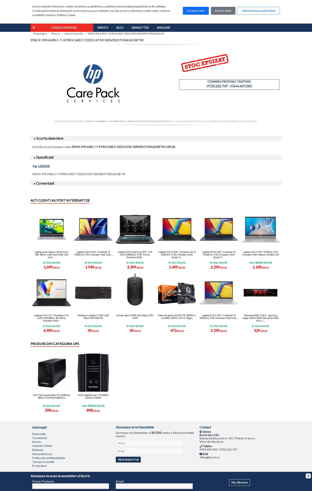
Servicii (102, 27)
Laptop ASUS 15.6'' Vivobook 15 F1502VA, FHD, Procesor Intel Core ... (93, 253)
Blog (119, 27)
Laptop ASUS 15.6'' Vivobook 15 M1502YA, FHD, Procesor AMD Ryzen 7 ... (218, 255)
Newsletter (140, 27)
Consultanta (39, 438)
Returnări (37, 450)
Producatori (39, 465)
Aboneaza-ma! (128, 459)
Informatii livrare (42, 454)
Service (36, 441)
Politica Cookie (66, 15)
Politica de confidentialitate (48, 458)
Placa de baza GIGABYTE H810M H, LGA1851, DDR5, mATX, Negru (177, 317)
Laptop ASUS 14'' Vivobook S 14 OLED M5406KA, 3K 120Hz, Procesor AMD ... (51, 318)
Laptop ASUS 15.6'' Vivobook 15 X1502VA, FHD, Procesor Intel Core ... (219, 317)
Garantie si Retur (42, 445)
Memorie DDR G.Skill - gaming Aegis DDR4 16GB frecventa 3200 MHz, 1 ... (261, 318)
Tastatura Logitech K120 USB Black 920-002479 (93, 317)
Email (120, 481)
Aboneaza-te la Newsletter (135, 427)
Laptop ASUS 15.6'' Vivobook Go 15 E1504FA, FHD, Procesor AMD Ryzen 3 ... (176, 255)
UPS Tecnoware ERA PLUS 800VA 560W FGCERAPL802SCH (51, 396)
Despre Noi (39, 434)
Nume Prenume (43, 481)
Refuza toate (223, 10)
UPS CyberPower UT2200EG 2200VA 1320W (93, 396)
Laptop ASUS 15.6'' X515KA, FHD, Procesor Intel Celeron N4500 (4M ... (260, 255)
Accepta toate (196, 10)
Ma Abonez (239, 482)
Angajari (163, 27)
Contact (205, 427)
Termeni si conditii (43, 462)
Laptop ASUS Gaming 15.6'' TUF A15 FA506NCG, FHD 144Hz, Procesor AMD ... (135, 255)
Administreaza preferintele (258, 10)
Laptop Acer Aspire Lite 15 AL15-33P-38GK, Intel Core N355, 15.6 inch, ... (51, 255)
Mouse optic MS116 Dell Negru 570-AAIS (135, 317)
